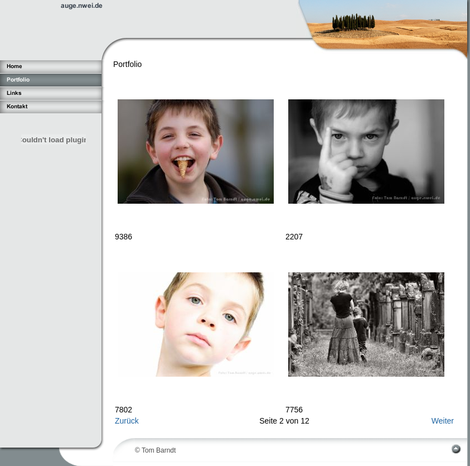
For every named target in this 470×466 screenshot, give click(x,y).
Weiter (443, 420)
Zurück (127, 420)
